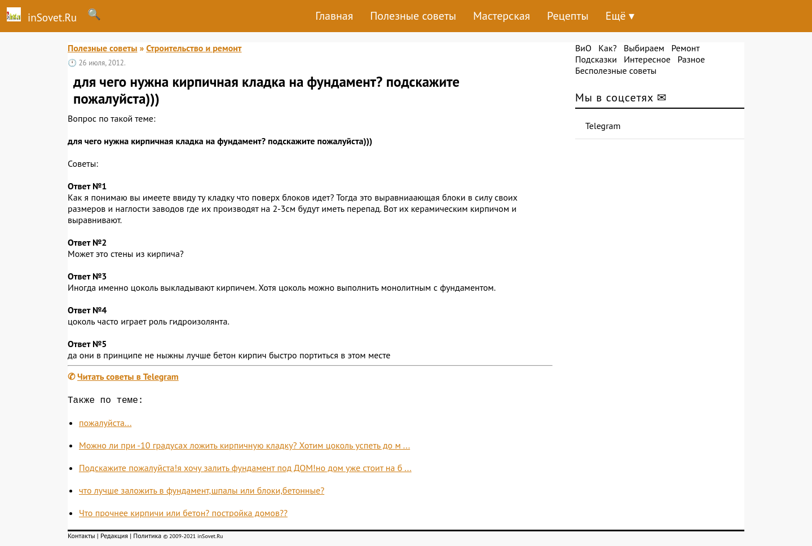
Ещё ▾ (620, 15)
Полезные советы (413, 15)
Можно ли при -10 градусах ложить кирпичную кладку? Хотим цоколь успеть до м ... (244, 447)
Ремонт (685, 48)
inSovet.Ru (38, 15)
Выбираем (644, 48)
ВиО (583, 48)
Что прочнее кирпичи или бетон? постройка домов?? (183, 515)
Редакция (114, 538)
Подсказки (596, 59)
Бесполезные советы (615, 70)
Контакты (81, 538)
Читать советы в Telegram (128, 376)
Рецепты (568, 15)
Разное (691, 59)
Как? (607, 48)
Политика (147, 538)
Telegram (603, 125)
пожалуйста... (105, 424)
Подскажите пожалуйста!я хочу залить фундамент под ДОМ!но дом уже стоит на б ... (245, 470)
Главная (334, 15)
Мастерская (501, 15)
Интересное (647, 59)
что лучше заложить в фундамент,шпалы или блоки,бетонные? (201, 492)
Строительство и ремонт (193, 48)
